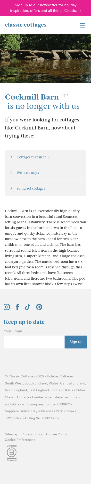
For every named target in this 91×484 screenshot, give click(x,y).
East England (39, 390)
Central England (72, 383)
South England (36, 383)
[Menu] (82, 25)
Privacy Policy (32, 434)
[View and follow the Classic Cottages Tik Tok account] (27, 309)
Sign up (76, 342)
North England (16, 390)
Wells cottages (28, 173)
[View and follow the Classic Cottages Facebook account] (17, 309)
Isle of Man (76, 390)
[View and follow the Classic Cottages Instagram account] (7, 309)
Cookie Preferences (20, 440)
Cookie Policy (56, 434)
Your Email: (13, 331)
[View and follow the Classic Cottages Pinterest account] (39, 309)
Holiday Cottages (60, 376)
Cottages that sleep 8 (33, 157)
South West (14, 383)
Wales (53, 383)
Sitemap (11, 434)
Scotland (57, 390)
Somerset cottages (31, 188)
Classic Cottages (21, 376)
